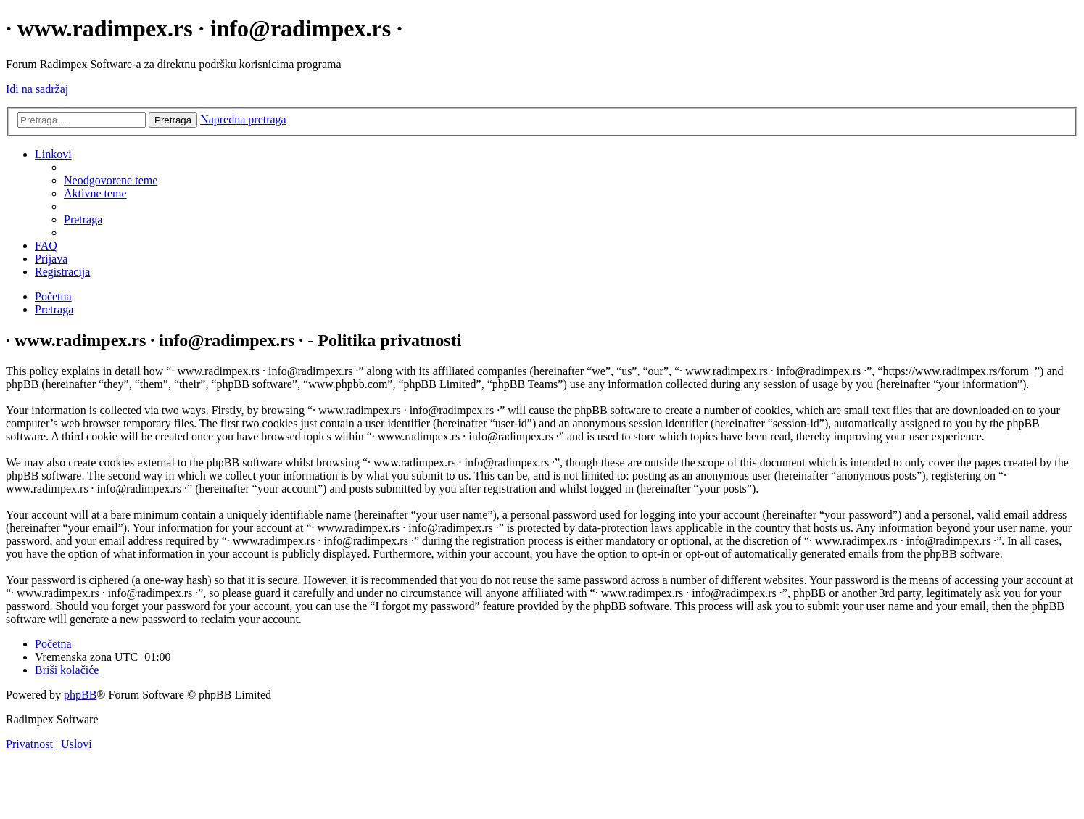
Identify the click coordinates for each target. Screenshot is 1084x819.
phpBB (80, 694)
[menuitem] (110, 180)
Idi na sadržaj (37, 89)
